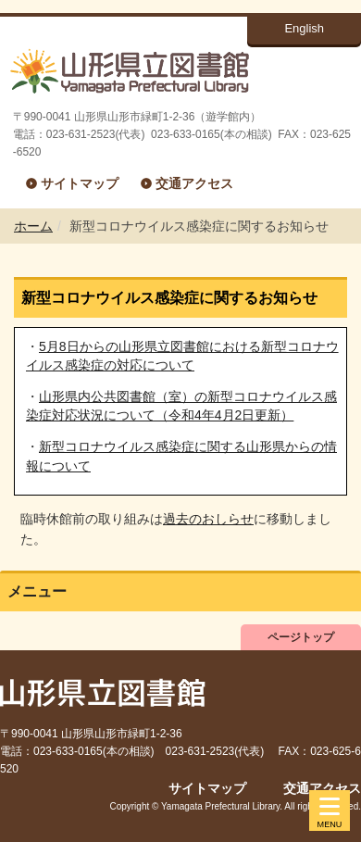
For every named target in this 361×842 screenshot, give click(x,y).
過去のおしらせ (208, 518)
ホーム (33, 226)
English (304, 28)
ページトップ (301, 637)
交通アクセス (194, 183)
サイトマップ (79, 183)
